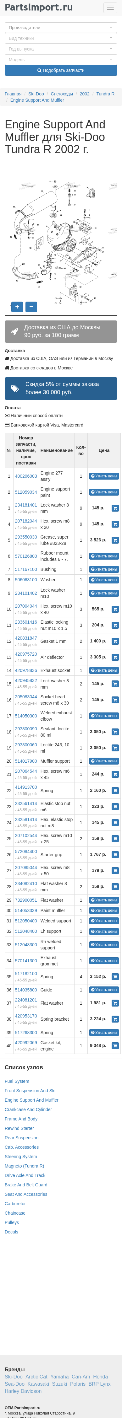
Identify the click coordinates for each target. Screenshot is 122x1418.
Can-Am (81, 1376)
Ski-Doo (36, 93)
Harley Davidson (23, 1391)
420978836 (26, 670)
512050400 (26, 920)
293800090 (26, 728)
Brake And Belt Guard (26, 1184)
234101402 (26, 593)
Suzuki (59, 1384)
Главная (13, 93)
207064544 (26, 771)
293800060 (26, 744)
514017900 (26, 761)
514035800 (26, 989)
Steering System (21, 1156)
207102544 (26, 835)
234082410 (26, 883)
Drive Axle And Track (25, 1175)
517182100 (26, 973)
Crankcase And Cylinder (28, 1109)
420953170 (26, 1015)
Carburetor (15, 1203)
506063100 (26, 579)
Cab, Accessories (22, 1147)
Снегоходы (62, 93)
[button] (61, 27)
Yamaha (59, 1376)
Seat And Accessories (26, 1194)
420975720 (26, 654)
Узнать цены (104, 476)
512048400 (26, 931)
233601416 (26, 622)
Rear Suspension (21, 1137)
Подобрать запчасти (60, 70)
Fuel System (17, 1081)
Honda (100, 1376)
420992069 (26, 1042)
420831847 (26, 638)
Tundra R (106, 93)
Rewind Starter (19, 1128)
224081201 (26, 999)
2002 (85, 93)
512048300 (26, 944)
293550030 (26, 537)
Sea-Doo (15, 1384)
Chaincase (15, 1213)
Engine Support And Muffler (37, 100)
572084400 (26, 851)
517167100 (26, 569)
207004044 (26, 606)
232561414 (26, 803)
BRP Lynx (99, 1384)
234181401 (26, 505)
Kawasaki (38, 1384)
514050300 (26, 715)
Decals (11, 1231)
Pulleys (12, 1222)
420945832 (26, 680)
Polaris (78, 1384)
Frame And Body (21, 1118)
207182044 (26, 521)
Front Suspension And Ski (30, 1090)
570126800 (26, 556)
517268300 (26, 1032)
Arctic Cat (36, 1376)
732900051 (26, 900)
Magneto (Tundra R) (24, 1165)
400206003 (26, 476)
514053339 (26, 910)
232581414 (26, 819)
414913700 (26, 787)
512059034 (26, 492)
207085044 (26, 867)
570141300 (26, 960)
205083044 (26, 696)
